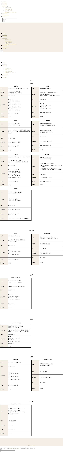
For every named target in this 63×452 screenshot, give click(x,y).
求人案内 (4, 6)
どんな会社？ (8, 7)
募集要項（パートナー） (10, 12)
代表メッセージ (8, 9)
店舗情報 (4, 4)
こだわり (4, 1)
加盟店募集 (5, 13)
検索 (4, 20)
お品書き (4, 3)
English (4, 16)
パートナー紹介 (8, 10)
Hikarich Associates (14, 448)
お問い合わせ (5, 15)
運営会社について (31, 445)
